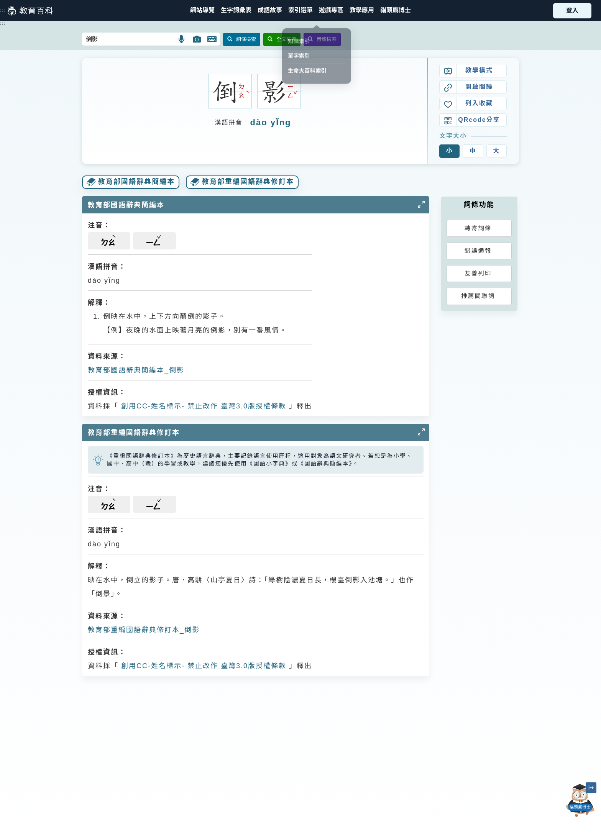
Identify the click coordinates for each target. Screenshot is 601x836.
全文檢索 (282, 39)
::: (3, 10)
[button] (300, 10)
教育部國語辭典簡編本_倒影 (136, 370)
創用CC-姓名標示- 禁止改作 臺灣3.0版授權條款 (202, 406)
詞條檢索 (241, 39)
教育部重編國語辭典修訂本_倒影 (144, 630)
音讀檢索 (322, 39)
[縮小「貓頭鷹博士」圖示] (591, 787)
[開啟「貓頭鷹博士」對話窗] (580, 800)
